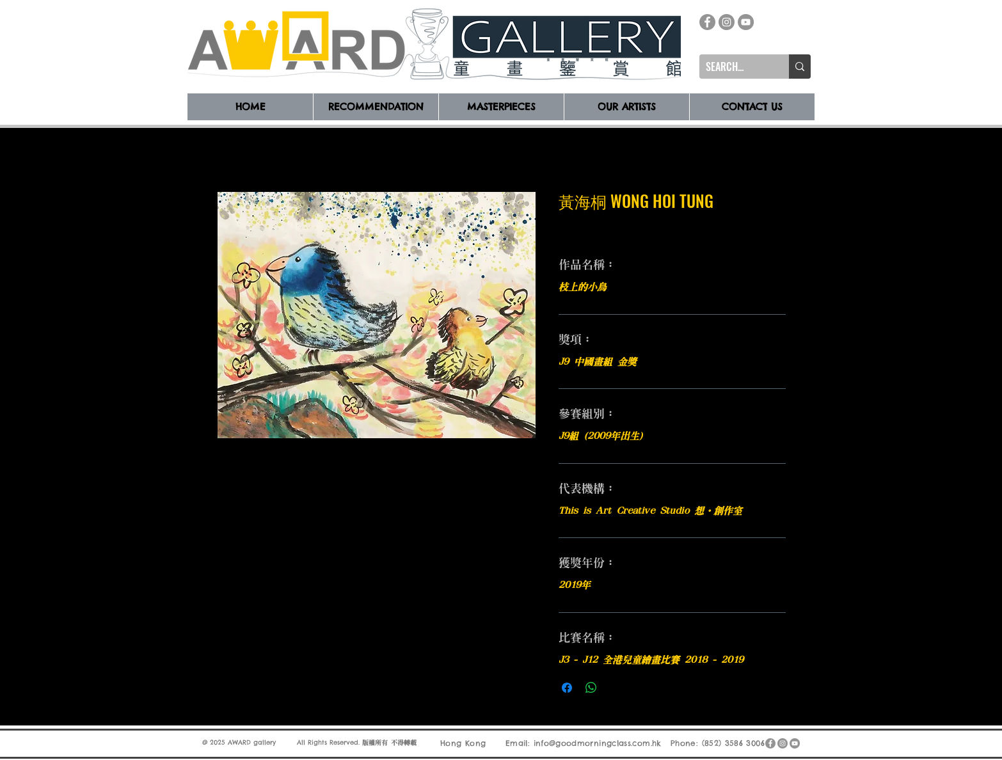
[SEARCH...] (734, 66)
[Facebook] (707, 22)
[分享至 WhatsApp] (591, 687)
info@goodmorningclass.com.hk (598, 743)
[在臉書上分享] (567, 687)
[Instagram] (727, 22)
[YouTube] (746, 22)
